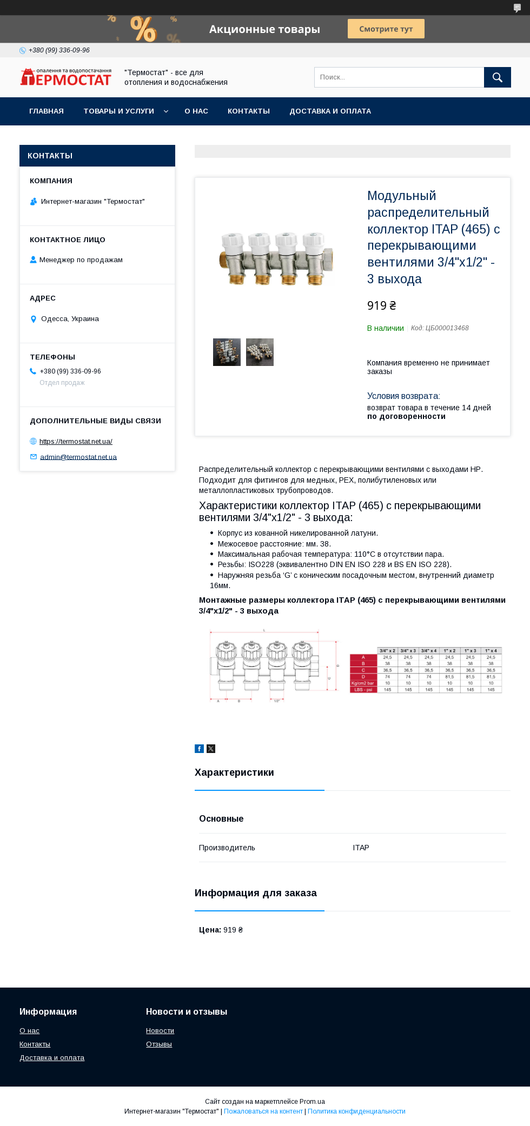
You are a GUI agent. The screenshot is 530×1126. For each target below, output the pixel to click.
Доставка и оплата (330, 111)
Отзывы (159, 1044)
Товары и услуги (118, 111)
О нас (196, 111)
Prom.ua (312, 1101)
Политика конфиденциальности (357, 1111)
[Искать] (497, 77)
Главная (46, 111)
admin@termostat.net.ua (78, 456)
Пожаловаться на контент (263, 1111)
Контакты (249, 111)
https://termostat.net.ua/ (75, 441)
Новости (160, 1031)
